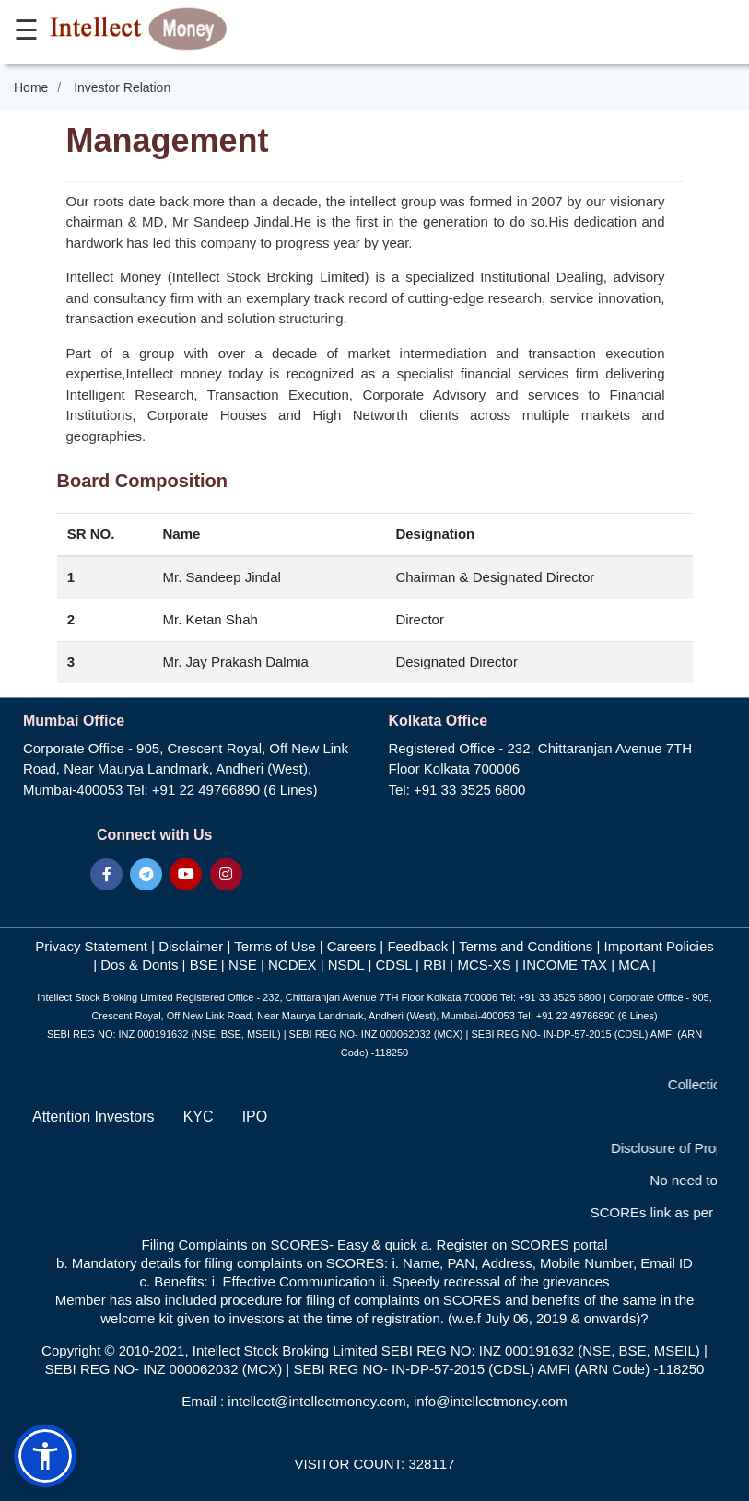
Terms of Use (277, 946)
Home (31, 87)
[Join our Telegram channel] (146, 874)
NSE (244, 964)
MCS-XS (486, 964)
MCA (633, 964)
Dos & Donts (139, 964)
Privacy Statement (93, 946)
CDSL (395, 964)
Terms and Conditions (527, 946)
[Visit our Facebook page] (106, 874)
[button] (45, 1456)
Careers (351, 946)
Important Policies (659, 946)
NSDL (346, 964)
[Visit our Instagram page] (226, 874)
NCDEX (290, 964)
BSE (201, 964)
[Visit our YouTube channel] (186, 874)
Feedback (417, 946)
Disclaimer (192, 946)
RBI (434, 964)
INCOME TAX (564, 964)
